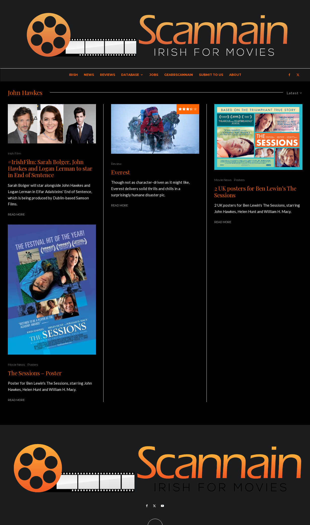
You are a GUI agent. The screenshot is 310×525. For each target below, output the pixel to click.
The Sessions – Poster (35, 373)
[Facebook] (289, 75)
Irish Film (14, 153)
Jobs (153, 75)
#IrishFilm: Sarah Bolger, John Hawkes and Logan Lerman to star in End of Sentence (50, 168)
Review (116, 164)
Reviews (107, 75)
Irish (73, 75)
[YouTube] (162, 505)
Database (130, 75)
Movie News (16, 364)
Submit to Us (211, 75)
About (235, 75)
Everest (120, 172)
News (89, 75)
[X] (297, 75)
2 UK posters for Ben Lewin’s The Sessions (255, 191)
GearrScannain (178, 75)
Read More (16, 214)
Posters (32, 364)
